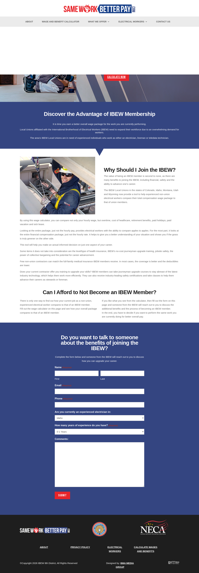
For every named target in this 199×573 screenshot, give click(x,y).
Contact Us (163, 22)
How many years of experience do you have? (86, 426)
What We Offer (97, 22)
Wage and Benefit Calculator (60, 22)
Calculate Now (116, 77)
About (29, 22)
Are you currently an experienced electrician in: (83, 412)
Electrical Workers (131, 22)
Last (102, 378)
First (57, 378)
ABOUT (44, 547)
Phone (63, 399)
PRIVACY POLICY (80, 547)
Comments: (61, 439)
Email (63, 386)
